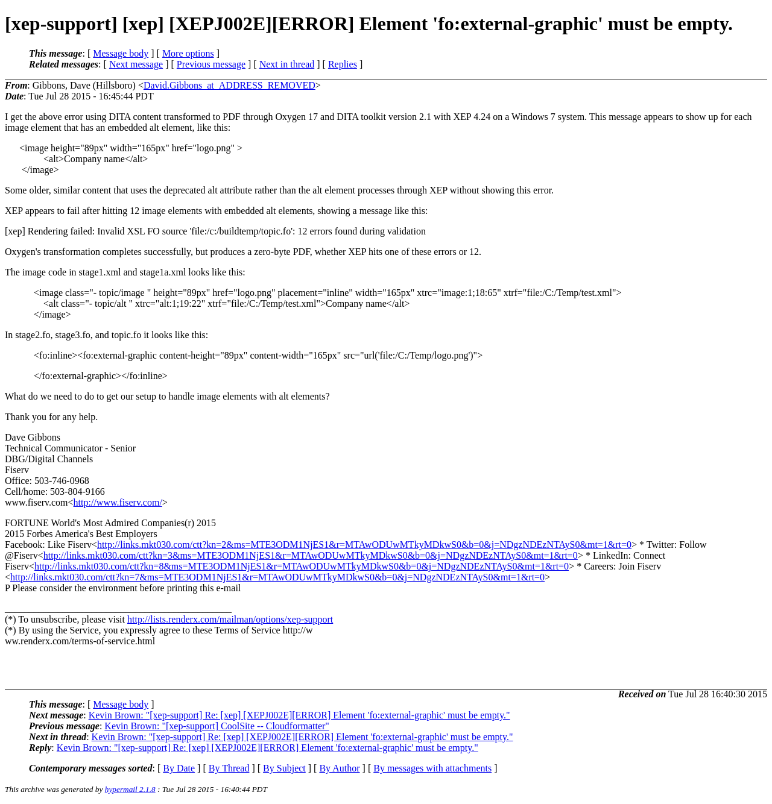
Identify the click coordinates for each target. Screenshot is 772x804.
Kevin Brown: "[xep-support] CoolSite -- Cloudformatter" (216, 726)
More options (188, 53)
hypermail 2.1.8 (130, 789)
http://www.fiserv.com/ (118, 502)
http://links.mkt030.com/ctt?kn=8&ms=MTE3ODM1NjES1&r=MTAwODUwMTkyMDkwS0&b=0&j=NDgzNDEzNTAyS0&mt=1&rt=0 (301, 566)
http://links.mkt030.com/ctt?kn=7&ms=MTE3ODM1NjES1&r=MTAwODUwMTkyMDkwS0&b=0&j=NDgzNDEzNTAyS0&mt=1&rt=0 (277, 577)
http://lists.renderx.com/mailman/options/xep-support (230, 619)
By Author (339, 768)
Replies (342, 64)
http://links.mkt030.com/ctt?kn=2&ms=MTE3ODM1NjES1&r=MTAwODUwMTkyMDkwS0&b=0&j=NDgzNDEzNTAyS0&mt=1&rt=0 (364, 544)
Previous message (211, 64)
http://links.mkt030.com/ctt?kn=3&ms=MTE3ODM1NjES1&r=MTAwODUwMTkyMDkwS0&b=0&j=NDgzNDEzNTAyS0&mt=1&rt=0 (310, 555)
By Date (179, 768)
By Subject (284, 768)
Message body (120, 53)
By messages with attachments (432, 768)
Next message (136, 64)
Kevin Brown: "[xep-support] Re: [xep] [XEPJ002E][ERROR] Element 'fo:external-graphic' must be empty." (299, 715)
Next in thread (287, 64)
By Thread (229, 768)
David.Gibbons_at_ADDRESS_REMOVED (229, 85)
